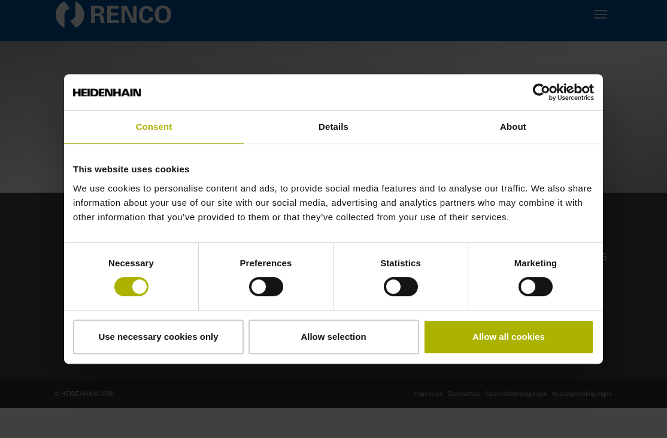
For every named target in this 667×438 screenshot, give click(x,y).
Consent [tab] (154, 126)
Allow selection (333, 336)
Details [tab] (333, 126)
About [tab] (513, 126)
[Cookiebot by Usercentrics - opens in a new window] (541, 92)
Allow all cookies (508, 336)
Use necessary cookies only (158, 336)
